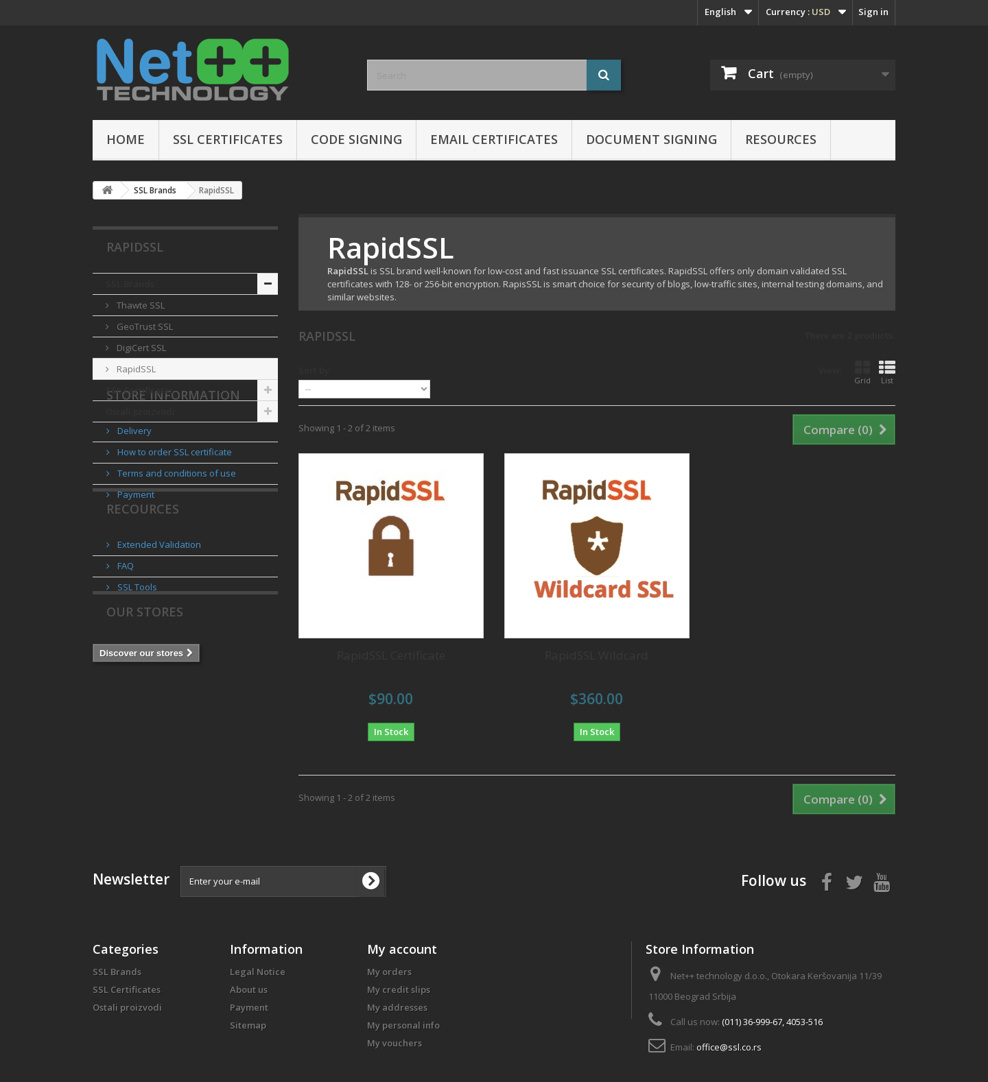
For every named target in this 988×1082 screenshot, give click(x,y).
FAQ (124, 661)
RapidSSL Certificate (391, 655)
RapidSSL (135, 369)
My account (402, 949)
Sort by (313, 370)
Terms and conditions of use (175, 536)
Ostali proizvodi (140, 411)
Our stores (144, 734)
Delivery (133, 494)
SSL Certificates (228, 139)
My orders (389, 971)
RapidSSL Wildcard (596, 655)
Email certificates (494, 139)
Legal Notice (257, 971)
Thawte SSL (140, 305)
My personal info (403, 1025)
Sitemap (248, 1025)
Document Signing (651, 139)
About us (249, 989)
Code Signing (356, 139)
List (887, 372)
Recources (142, 609)
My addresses (397, 1007)
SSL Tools (136, 682)
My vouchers (394, 1043)
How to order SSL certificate (173, 515)
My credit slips (398, 989)
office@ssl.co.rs (729, 1047)
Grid (862, 372)
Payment (134, 557)
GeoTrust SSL (144, 326)
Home (125, 139)
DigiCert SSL (140, 347)
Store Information (173, 463)
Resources (780, 139)
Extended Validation (158, 640)
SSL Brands (130, 284)
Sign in (873, 11)
